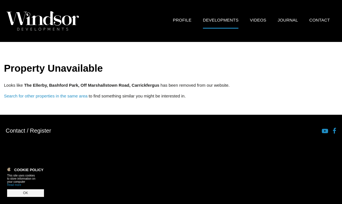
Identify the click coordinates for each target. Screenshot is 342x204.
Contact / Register (28, 131)
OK (25, 193)
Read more (14, 184)
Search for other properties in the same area (45, 96)
